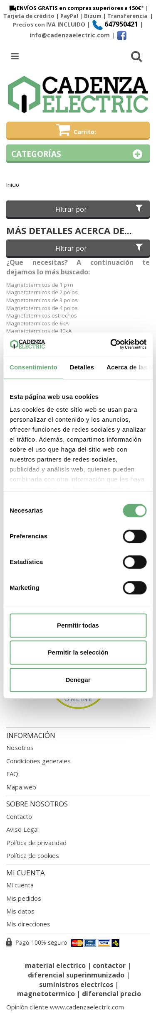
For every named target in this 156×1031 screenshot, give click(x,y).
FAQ (12, 774)
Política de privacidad (36, 842)
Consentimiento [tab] (33, 367)
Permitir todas (78, 625)
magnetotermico (47, 993)
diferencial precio (111, 993)
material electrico (55, 965)
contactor (109, 965)
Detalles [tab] (82, 367)
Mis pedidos (23, 898)
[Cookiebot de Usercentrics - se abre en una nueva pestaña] (111, 344)
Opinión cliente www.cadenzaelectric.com (65, 1007)
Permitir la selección (78, 652)
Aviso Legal (22, 829)
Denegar (77, 679)
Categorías (78, 154)
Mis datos (20, 911)
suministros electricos (76, 984)
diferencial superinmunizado (76, 975)
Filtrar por (100, 209)
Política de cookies (32, 855)
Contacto (19, 816)
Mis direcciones (28, 924)
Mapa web (21, 787)
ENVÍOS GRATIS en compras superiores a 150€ (74, 8)
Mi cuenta (20, 885)
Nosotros (20, 747)
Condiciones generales (38, 761)
